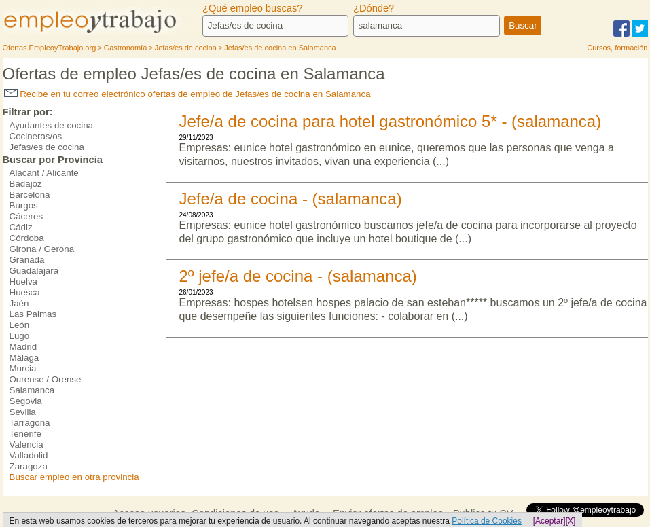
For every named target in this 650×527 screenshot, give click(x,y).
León (20, 325)
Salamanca (32, 390)
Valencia (26, 444)
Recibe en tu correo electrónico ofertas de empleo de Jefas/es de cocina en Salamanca (187, 94)
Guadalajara (34, 271)
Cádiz (21, 227)
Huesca (25, 292)
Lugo (20, 336)
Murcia (23, 368)
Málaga (24, 357)
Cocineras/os (36, 136)
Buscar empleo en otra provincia (74, 477)
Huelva (24, 281)
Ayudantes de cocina (52, 125)
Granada (27, 260)
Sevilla (23, 412)
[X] (571, 521)
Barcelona (30, 194)
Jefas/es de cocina (47, 147)
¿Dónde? (373, 8)
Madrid (23, 347)
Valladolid (29, 455)
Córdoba (27, 238)
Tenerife (25, 434)
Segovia (26, 401)
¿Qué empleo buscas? (252, 8)
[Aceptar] (549, 521)
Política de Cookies (487, 521)
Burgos (24, 205)
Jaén (19, 303)
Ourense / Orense (46, 379)
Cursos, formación (617, 47)
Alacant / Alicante (44, 173)
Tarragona (30, 423)
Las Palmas (33, 314)
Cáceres (26, 216)
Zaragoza (29, 466)
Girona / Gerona (42, 249)
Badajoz (26, 184)
